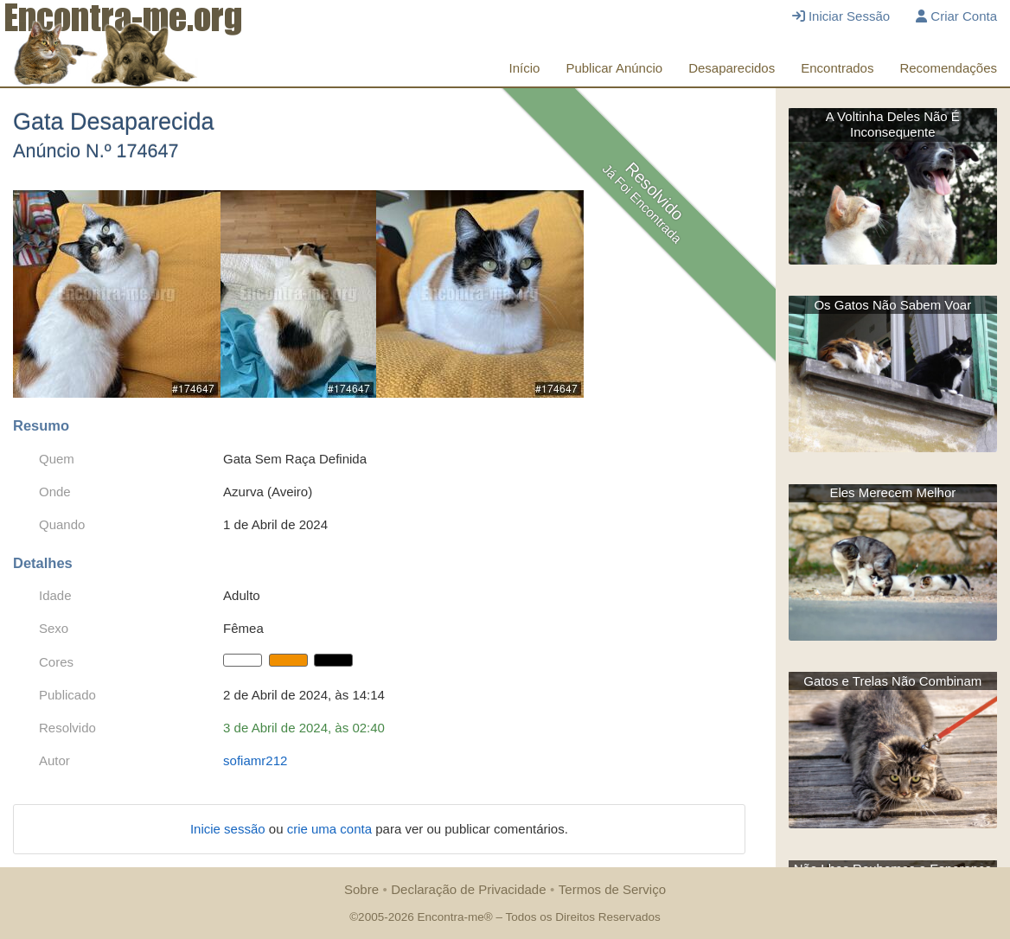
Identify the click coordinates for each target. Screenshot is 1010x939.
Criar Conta (956, 16)
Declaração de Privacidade (468, 889)
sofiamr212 (255, 760)
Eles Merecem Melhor (892, 492)
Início (524, 68)
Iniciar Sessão (841, 16)
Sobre (361, 889)
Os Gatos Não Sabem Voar (892, 304)
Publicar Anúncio (614, 68)
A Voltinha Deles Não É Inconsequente (893, 124)
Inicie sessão (229, 828)
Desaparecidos (731, 68)
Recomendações (948, 68)
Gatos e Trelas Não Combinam (892, 681)
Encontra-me (450, 916)
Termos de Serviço (612, 889)
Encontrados (837, 68)
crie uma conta (331, 828)
